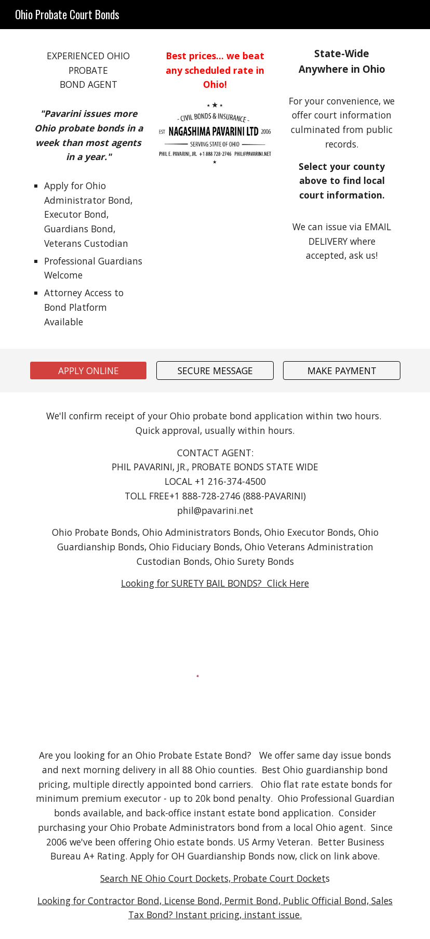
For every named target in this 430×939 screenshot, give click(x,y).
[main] (88, 70)
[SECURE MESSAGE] (215, 371)
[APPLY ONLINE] (88, 371)
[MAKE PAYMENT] (342, 371)
